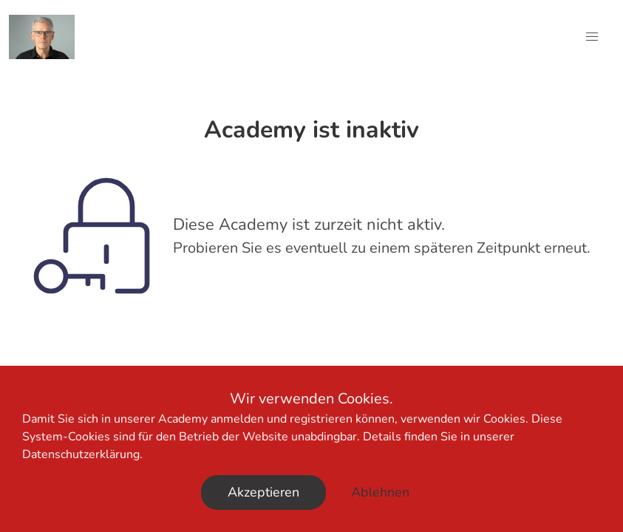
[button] (592, 37)
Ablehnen (380, 492)
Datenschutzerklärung (81, 454)
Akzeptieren (263, 492)
